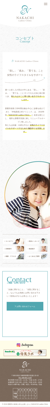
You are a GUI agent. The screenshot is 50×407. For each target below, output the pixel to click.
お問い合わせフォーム (25, 306)
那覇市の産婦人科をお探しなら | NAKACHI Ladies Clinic (28, 404)
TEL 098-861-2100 (25, 378)
